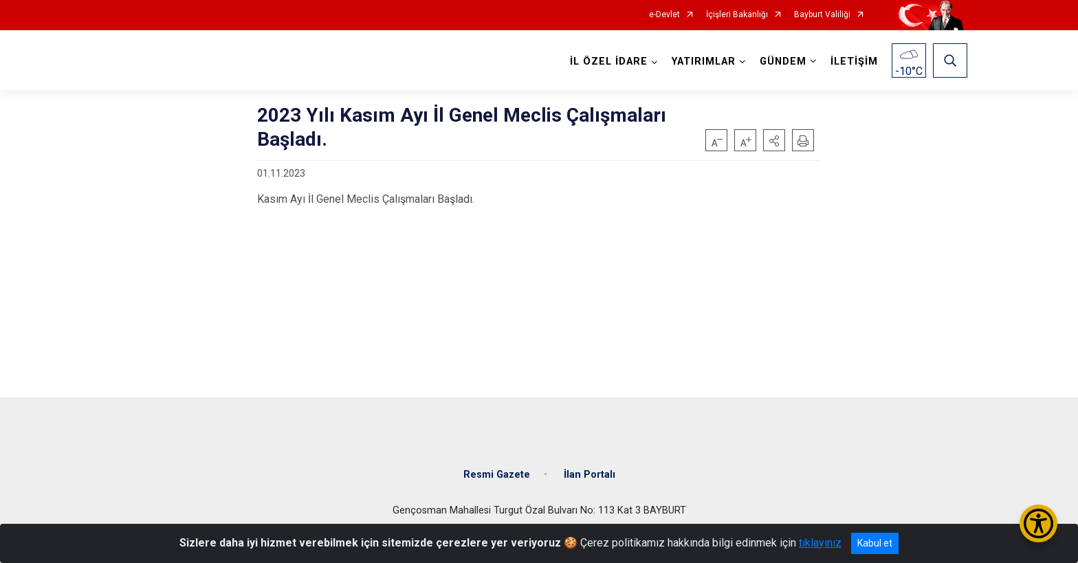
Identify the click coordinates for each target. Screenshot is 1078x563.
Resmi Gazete (496, 475)
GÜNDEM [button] (783, 61)
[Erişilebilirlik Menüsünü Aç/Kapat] (1038, 523)
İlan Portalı (589, 475)
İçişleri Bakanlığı (737, 14)
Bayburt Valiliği (822, 14)
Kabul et (874, 543)
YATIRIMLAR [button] (704, 61)
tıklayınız (820, 542)
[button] (774, 140)
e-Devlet (664, 14)
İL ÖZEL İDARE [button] (609, 61)
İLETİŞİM (854, 61)
